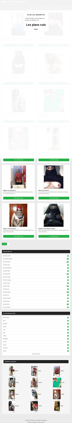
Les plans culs (36, 24)
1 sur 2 (4, 243)
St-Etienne (5, 347)
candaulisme (34, 422)
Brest (4, 332)
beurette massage (7, 280)
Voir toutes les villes (36, 353)
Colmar (4, 341)
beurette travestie (7, 298)
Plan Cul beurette (30, 420)
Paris (4, 320)
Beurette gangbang (7, 267)
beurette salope (6, 286)
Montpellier (5, 338)
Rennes (4, 350)
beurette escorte (6, 264)
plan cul (43, 422)
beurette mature (6, 283)
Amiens (4, 335)
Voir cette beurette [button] (18, 160)
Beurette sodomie (7, 292)
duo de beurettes (6, 307)
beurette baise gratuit (7, 258)
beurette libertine (6, 273)
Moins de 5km (6, 317)
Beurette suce (6, 295)
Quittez (36, 29)
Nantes (4, 326)
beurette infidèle (6, 270)
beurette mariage (6, 277)
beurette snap (6, 289)
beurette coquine (6, 261)
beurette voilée (6, 304)
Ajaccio (4, 344)
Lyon (4, 329)
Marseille (5, 323)
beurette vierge (6, 301)
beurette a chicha (6, 255)
